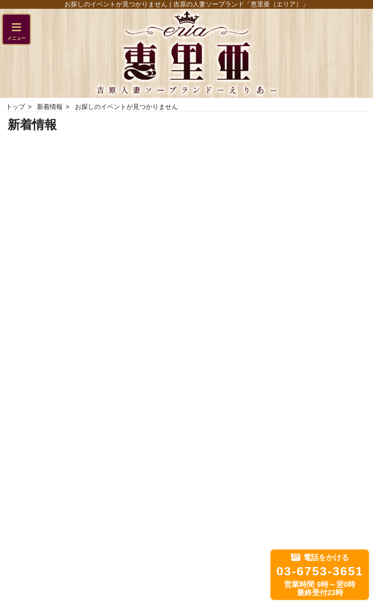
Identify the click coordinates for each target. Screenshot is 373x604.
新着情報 (50, 106)
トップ (15, 106)
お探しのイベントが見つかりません (126, 106)
